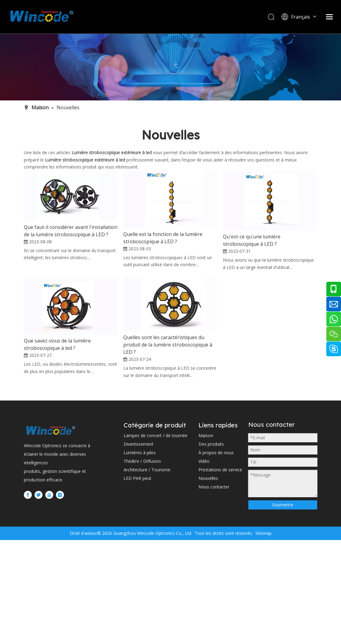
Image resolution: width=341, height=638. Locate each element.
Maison (205, 537)
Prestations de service (220, 571)
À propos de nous (216, 554)
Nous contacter (213, 588)
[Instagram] (60, 596)
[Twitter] (39, 596)
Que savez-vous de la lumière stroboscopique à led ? (57, 395)
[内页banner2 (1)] (170, 67)
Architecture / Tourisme (147, 571)
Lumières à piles (140, 554)
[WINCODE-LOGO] (50, 532)
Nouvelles (208, 580)
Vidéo (203, 563)
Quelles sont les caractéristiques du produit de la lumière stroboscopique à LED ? (167, 395)
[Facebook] (28, 596)
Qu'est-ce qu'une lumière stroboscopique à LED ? (251, 240)
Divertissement (139, 546)
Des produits (211, 546)
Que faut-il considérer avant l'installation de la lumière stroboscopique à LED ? (70, 231)
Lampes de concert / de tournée (155, 537)
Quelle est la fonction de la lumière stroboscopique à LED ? (162, 238)
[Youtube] (49, 596)
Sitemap (263, 631)
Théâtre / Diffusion (142, 563)
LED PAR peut (137, 580)
